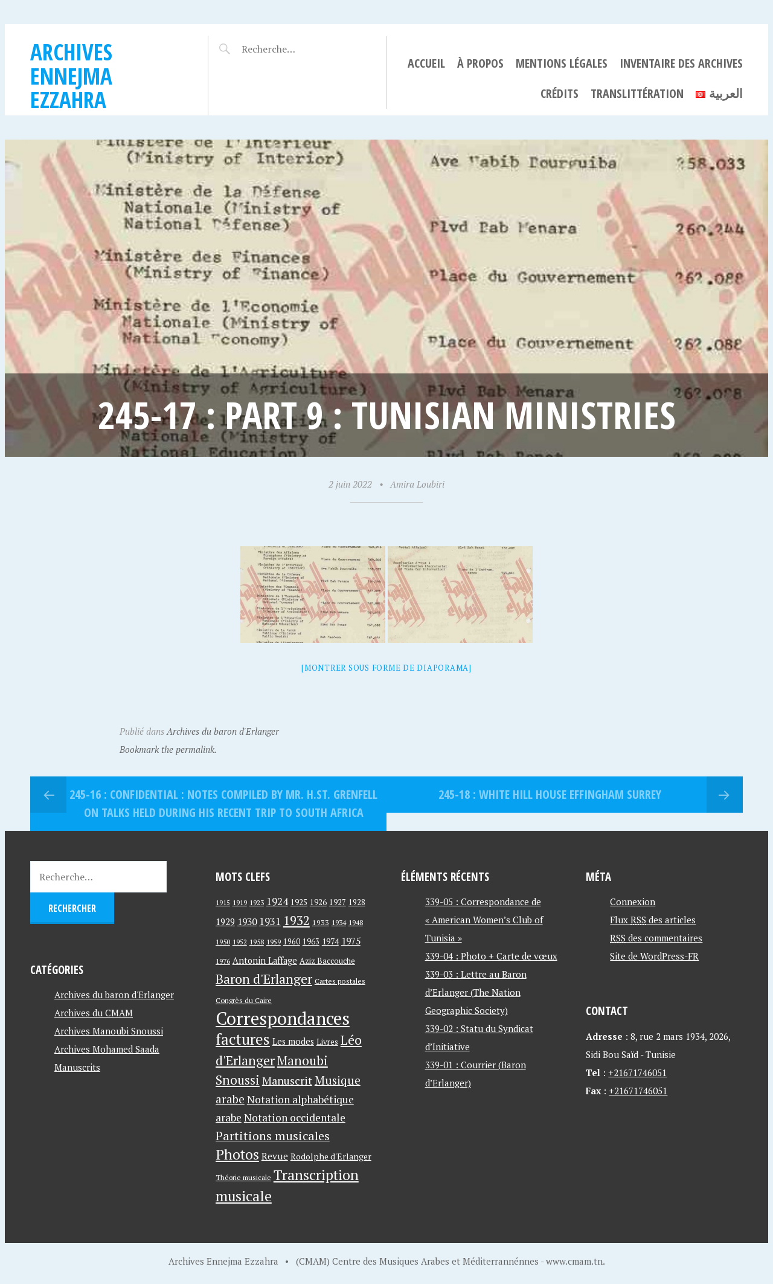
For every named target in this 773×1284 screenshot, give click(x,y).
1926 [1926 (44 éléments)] (318, 902)
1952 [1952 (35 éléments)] (240, 941)
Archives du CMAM (93, 1013)
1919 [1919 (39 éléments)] (240, 902)
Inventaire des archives (681, 63)
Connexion (632, 901)
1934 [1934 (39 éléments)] (339, 922)
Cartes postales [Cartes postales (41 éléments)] (340, 981)
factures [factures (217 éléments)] (243, 1039)
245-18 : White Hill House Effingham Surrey (549, 794)
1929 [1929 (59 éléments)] (225, 921)
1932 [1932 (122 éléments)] (296, 920)
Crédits (559, 93)
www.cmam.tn (574, 1261)
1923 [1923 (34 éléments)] (256, 902)
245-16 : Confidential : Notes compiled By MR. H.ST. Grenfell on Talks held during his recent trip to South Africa (223, 803)
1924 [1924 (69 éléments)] (277, 901)
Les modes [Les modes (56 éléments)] (293, 1041)
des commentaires (656, 938)
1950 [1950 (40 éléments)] (223, 941)
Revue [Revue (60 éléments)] (274, 1156)
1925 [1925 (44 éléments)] (298, 902)
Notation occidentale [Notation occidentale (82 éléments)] (294, 1117)
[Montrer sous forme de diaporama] (386, 667)
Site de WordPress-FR (654, 956)
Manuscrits (77, 1067)
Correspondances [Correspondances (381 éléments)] (283, 1018)
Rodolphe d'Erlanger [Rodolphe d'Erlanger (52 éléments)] (330, 1156)
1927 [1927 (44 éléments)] (337, 902)
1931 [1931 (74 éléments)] (270, 921)
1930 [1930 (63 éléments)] (247, 921)
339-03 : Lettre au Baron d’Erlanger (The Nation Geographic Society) (476, 992)
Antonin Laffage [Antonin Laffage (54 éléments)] (265, 960)
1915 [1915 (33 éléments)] (223, 902)
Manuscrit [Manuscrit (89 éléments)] (287, 1080)
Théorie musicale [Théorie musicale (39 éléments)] (243, 1177)
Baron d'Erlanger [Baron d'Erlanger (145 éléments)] (264, 978)
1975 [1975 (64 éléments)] (351, 941)
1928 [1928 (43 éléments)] (356, 902)
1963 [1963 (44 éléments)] (311, 942)
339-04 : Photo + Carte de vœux (491, 956)
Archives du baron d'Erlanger (223, 731)
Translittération (637, 93)
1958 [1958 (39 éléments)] (256, 941)
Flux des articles (653, 920)
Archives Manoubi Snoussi (108, 1031)
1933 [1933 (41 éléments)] (320, 922)
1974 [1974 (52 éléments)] (330, 941)
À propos (480, 63)
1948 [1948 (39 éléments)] (355, 922)
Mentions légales (562, 63)
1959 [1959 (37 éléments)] (273, 941)
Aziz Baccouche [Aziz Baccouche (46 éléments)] (327, 960)
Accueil (426, 63)
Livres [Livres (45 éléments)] (327, 1042)
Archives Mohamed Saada (106, 1049)
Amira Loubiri (417, 484)
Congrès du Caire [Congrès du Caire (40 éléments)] (244, 1000)
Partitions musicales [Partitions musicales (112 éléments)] (273, 1136)
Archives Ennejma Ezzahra (71, 75)
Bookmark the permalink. (168, 749)
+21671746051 (637, 1072)
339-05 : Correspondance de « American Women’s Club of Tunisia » (484, 919)
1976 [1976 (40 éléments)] (223, 961)
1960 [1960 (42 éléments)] (291, 942)
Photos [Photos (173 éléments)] (237, 1154)
